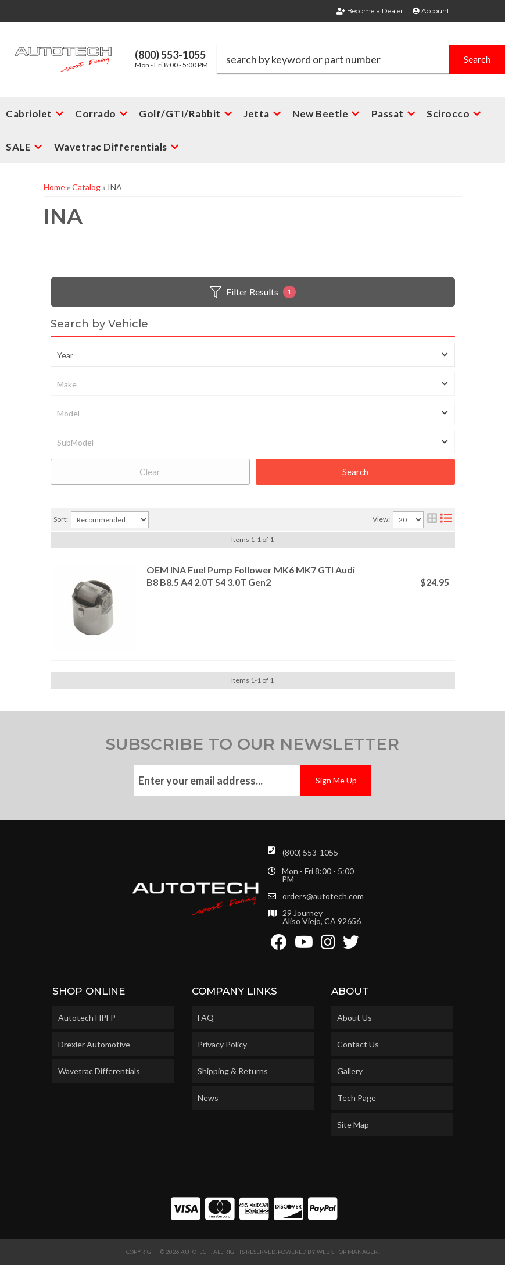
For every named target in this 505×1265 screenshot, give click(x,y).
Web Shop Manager (347, 1251)
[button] (361, 59)
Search (355, 471)
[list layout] (446, 519)
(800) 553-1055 (310, 852)
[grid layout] (432, 519)
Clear (149, 471)
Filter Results (253, 292)
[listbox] (253, 355)
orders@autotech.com (323, 896)
